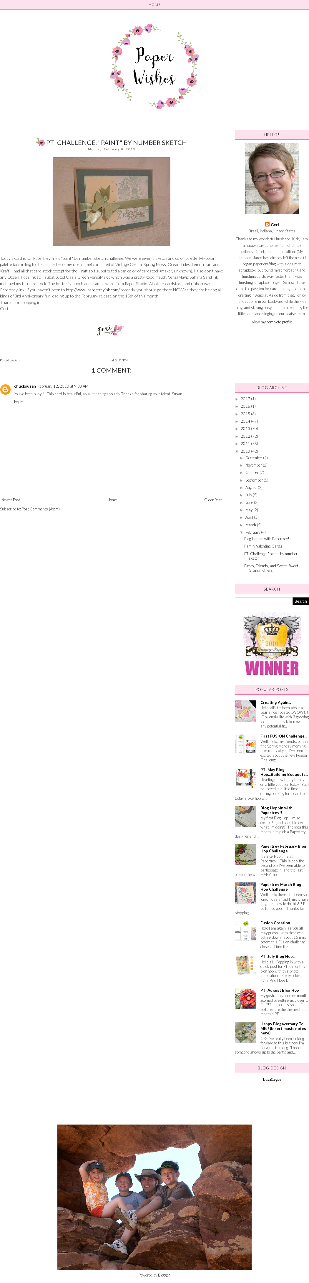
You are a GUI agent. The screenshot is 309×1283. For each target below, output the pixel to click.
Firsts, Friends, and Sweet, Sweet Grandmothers (271, 568)
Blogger (164, 1275)
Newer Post (10, 499)
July (249, 494)
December (254, 457)
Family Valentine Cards (263, 546)
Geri (275, 224)
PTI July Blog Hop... (277, 956)
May (249, 509)
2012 (246, 436)
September (254, 480)
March (251, 525)
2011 (246, 443)
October (252, 472)
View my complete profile (272, 322)
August (251, 487)
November (254, 465)
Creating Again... (275, 702)
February (253, 532)
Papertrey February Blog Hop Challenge (283, 848)
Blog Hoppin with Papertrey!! (267, 538)
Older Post (213, 499)
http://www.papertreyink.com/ (93, 289)
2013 (246, 428)
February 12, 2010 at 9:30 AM (63, 386)
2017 (246, 398)
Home (112, 499)
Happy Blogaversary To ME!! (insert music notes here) (283, 1028)
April (249, 517)
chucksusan (25, 386)
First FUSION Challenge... (283, 736)
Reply (18, 401)
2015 (246, 413)
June (249, 502)
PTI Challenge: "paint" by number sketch (271, 556)
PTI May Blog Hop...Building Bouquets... (284, 772)
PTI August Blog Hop (279, 990)
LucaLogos (272, 1079)
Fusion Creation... (276, 922)
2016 (246, 406)
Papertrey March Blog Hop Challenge (280, 887)
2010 (246, 451)
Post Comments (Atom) (41, 509)
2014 (246, 421)
